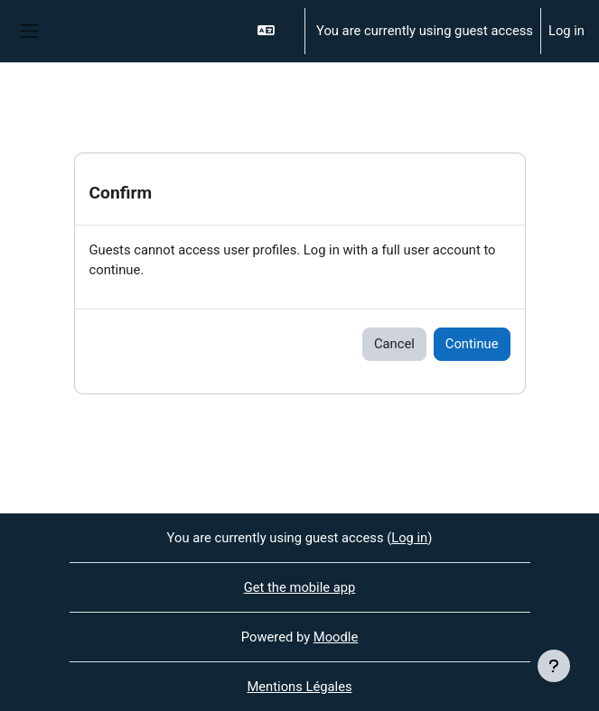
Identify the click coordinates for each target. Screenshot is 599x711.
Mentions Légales (299, 687)
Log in (566, 31)
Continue (472, 344)
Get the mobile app (300, 587)
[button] (273, 31)
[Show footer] (554, 666)
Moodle (336, 637)
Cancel (394, 344)
